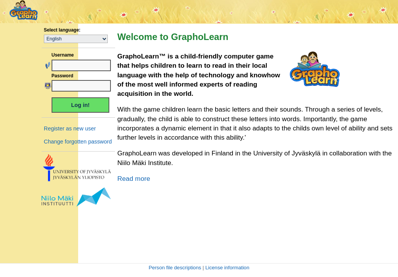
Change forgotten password (78, 141)
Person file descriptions (175, 267)
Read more (133, 178)
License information (227, 267)
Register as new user (70, 128)
